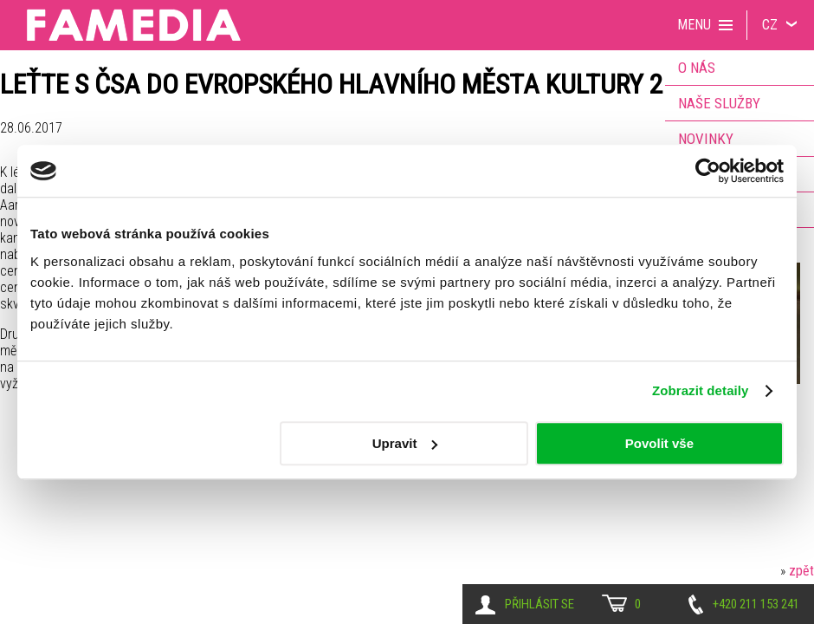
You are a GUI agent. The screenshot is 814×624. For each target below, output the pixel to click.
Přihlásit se (539, 604)
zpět (801, 570)
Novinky (705, 138)
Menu (694, 24)
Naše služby (719, 103)
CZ (770, 24)
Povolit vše (659, 443)
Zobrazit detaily (700, 390)
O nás (696, 67)
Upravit (405, 443)
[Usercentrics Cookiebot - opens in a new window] (708, 171)
